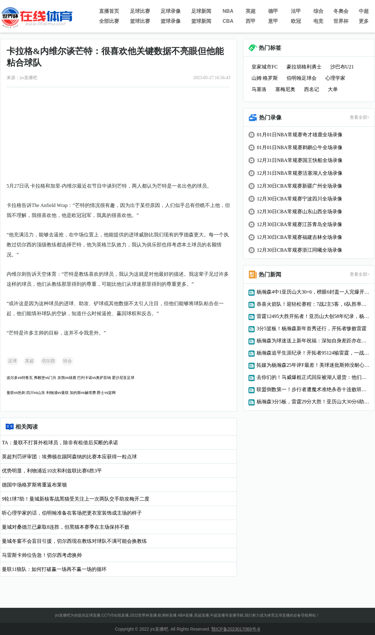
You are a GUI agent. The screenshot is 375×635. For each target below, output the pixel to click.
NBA (227, 11)
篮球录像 (171, 21)
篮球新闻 (201, 21)
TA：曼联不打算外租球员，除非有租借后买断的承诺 (60, 442)
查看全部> (360, 117)
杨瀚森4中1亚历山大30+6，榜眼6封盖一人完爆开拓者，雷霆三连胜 (313, 292)
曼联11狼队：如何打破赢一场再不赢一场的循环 (54, 569)
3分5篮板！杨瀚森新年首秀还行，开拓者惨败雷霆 (312, 328)
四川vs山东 (35, 393)
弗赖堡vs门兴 (45, 377)
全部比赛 (109, 21)
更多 (364, 21)
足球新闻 (201, 11)
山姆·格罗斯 (265, 78)
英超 (251, 11)
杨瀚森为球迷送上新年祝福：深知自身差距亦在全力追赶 (313, 340)
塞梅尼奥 (285, 89)
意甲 (273, 21)
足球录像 (171, 11)
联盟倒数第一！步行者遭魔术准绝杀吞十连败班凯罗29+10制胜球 (313, 389)
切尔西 (48, 361)
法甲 (296, 11)
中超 (364, 11)
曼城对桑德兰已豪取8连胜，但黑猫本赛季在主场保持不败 (65, 527)
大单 (333, 89)
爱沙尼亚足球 (123, 377)
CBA (227, 21)
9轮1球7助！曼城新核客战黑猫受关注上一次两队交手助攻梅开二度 (75, 498)
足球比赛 (140, 11)
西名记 (311, 89)
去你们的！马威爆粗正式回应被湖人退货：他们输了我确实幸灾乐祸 (313, 377)
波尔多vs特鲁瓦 (20, 377)
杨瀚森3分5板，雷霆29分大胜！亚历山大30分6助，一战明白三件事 (313, 401)
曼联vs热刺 (16, 393)
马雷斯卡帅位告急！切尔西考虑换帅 (42, 555)
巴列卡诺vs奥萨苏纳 (94, 377)
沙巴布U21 (342, 66)
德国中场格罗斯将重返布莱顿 (34, 484)
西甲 (251, 21)
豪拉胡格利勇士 (304, 66)
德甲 (273, 11)
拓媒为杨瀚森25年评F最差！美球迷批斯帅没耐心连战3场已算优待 (313, 365)
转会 (67, 361)
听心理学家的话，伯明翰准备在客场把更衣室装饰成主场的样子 (72, 513)
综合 (318, 11)
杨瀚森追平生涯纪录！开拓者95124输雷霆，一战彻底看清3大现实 (313, 352)
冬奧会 (340, 11)
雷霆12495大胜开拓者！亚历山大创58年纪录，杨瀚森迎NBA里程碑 (313, 316)
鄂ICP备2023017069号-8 (235, 629)
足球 (12, 361)
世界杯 (340, 21)
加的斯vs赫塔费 (83, 393)
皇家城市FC (265, 66)
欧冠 (296, 21)
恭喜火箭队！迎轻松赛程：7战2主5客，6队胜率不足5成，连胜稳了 (313, 304)
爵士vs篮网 (106, 393)
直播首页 (109, 11)
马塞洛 (259, 89)
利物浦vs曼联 (57, 393)
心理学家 (335, 78)
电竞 (318, 21)
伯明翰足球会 (302, 78)
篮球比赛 (140, 21)
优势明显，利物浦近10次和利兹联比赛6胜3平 (52, 470)
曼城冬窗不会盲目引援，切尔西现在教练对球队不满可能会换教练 (74, 541)
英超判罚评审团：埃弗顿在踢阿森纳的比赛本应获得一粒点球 (69, 456)
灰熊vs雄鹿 (67, 377)
